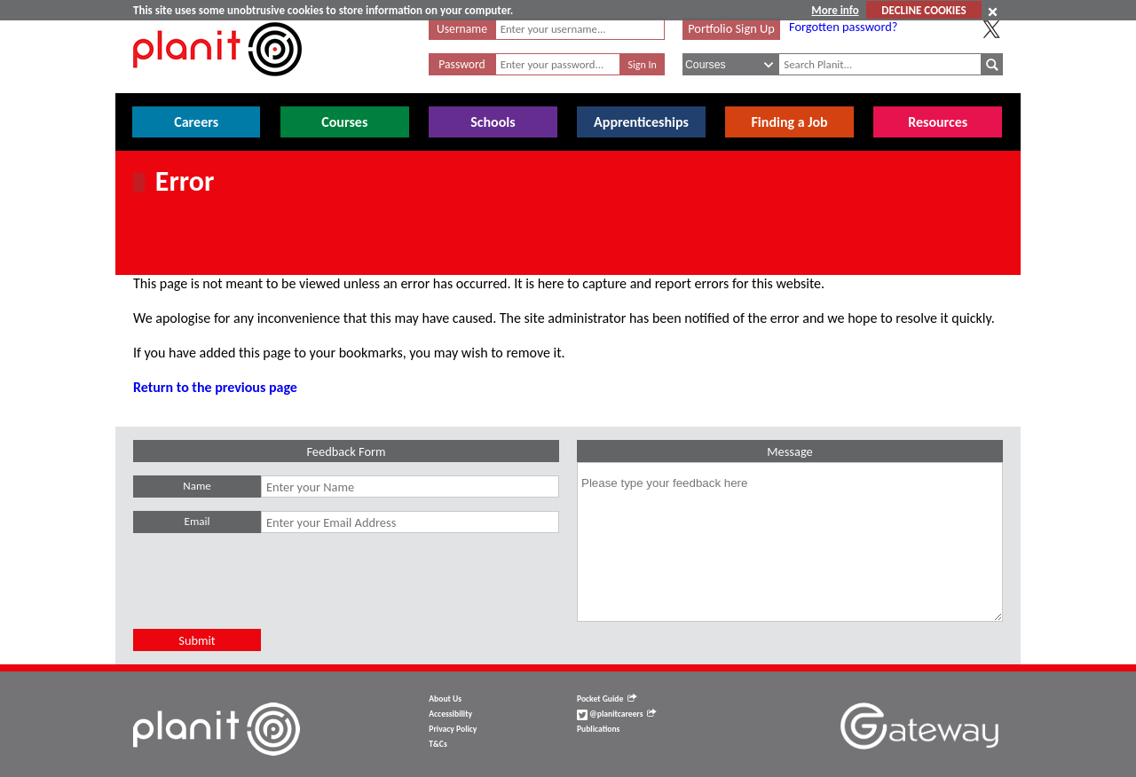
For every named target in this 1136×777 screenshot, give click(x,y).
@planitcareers (617, 714)
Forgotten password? (843, 27)
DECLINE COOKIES (923, 10)
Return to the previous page (215, 387)
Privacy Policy (453, 729)
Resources (937, 122)
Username (462, 28)
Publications (598, 729)
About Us (445, 699)
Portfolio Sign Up (731, 28)
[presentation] (268, 594)
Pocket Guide (606, 699)
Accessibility (450, 714)
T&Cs (437, 744)
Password (461, 64)
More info (834, 10)
